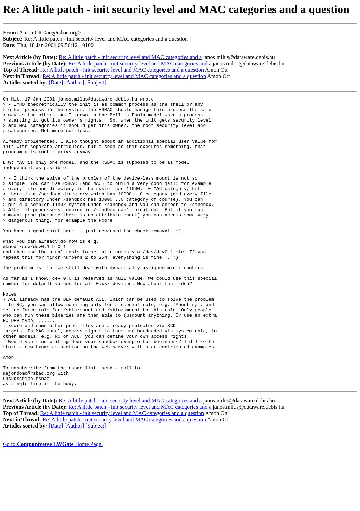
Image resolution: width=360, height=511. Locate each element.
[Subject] (95, 82)
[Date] (56, 82)
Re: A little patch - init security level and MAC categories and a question (122, 70)
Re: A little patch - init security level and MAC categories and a (130, 57)
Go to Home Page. (53, 502)
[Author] (74, 82)
